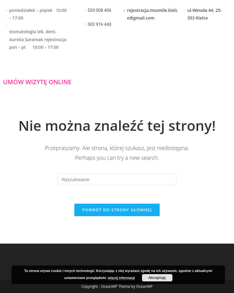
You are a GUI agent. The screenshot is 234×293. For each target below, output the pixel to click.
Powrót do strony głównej (117, 210)
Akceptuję (157, 278)
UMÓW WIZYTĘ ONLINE (37, 82)
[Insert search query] (117, 179)
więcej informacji (121, 278)
